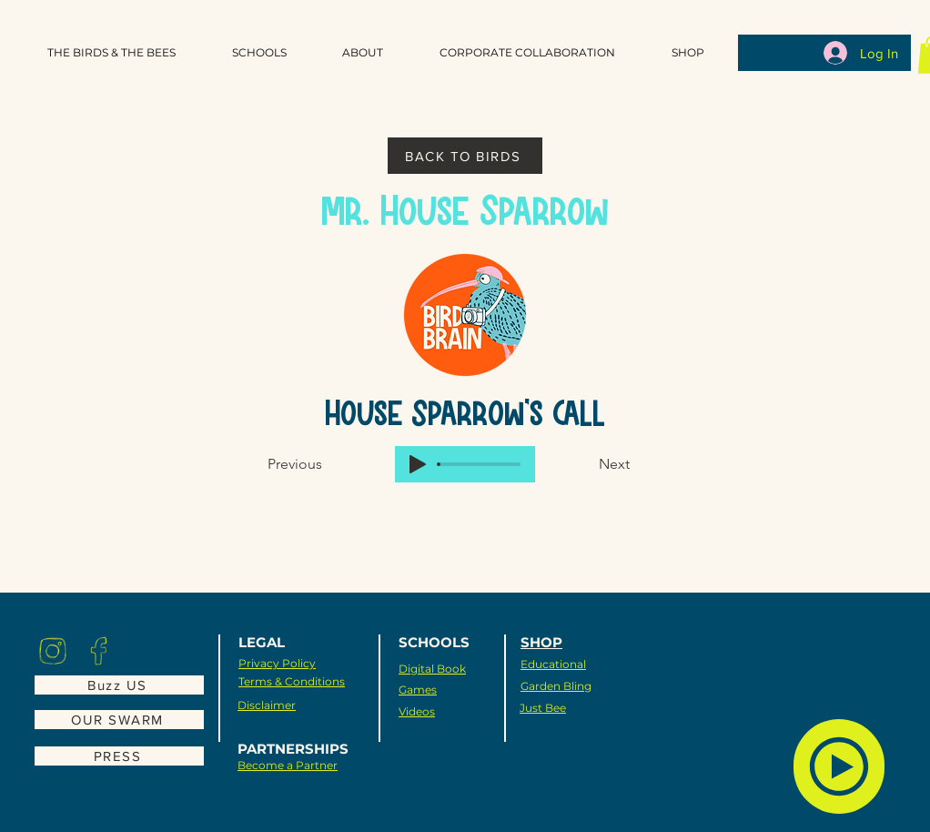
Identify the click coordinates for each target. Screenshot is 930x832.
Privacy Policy (277, 663)
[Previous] (328, 464)
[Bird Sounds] (839, 766)
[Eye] (52, 650)
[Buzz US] (119, 685)
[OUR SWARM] (119, 719)
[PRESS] (119, 756)
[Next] (584, 464)
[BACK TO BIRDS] (465, 155)
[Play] (417, 464)
